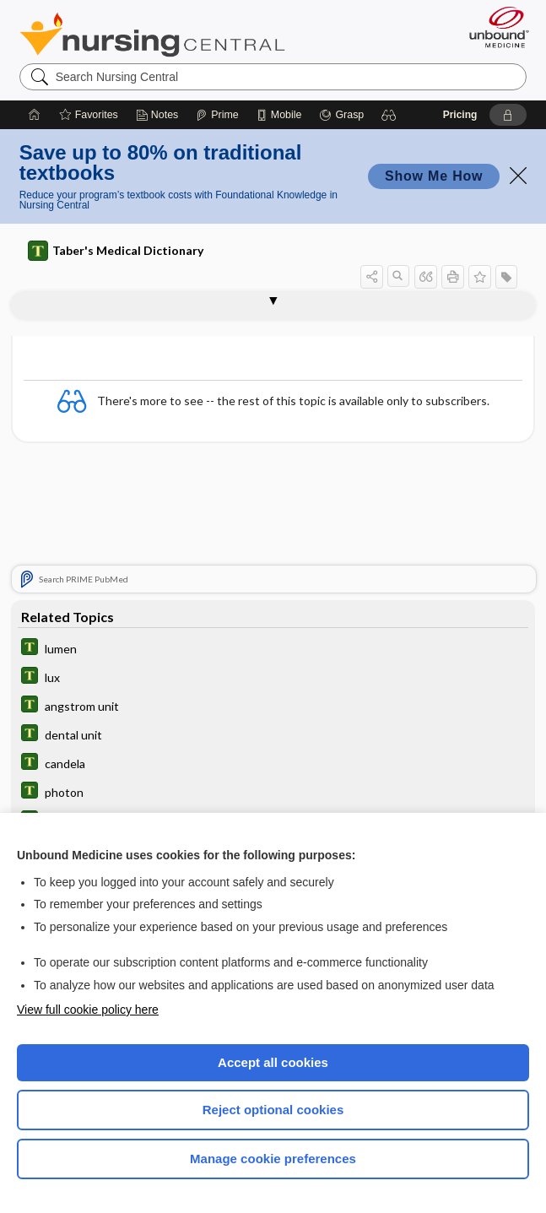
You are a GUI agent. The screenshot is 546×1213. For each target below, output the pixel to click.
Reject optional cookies (273, 1109)
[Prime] (217, 114)
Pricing (460, 115)
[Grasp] (341, 114)
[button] (389, 114)
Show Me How (434, 176)
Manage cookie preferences (273, 1158)
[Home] (35, 114)
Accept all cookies (273, 1062)
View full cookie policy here (88, 1009)
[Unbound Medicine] (494, 27)
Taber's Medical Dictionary (115, 251)
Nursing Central (152, 34)
